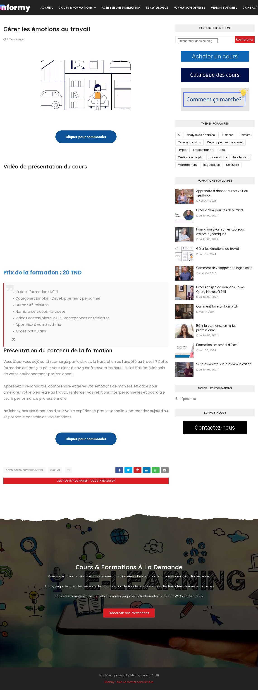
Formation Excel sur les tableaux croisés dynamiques (220, 231)
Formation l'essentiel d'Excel (217, 345)
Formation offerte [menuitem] (189, 8)
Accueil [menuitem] (47, 8)
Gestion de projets (190, 157)
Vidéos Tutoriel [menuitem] (224, 8)
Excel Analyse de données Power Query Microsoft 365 (220, 289)
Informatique (218, 157)
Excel (222, 150)
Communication (189, 142)
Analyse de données (200, 135)
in (68, 470)
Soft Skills (232, 165)
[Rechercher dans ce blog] (198, 40)
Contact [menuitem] (250, 8)
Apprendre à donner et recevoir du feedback (222, 193)
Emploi (55, 470)
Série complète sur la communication (223, 364)
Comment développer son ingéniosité (224, 268)
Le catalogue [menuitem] (157, 8)
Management (187, 165)
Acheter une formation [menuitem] (121, 8)
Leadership (240, 157)
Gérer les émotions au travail (217, 249)
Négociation (211, 165)
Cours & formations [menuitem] (76, 8)
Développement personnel (24, 470)
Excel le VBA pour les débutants (219, 210)
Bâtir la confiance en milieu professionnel (216, 328)
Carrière (244, 135)
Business (227, 135)
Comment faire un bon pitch (217, 306)
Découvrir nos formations (129, 613)
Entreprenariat (203, 150)
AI (179, 135)
